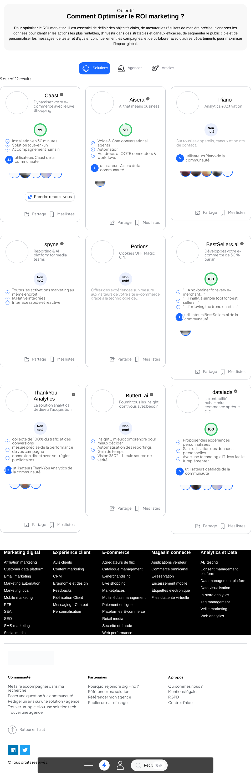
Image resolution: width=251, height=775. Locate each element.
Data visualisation (215, 588)
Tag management (215, 602)
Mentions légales (183, 692)
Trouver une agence (25, 713)
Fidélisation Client (68, 598)
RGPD (173, 697)
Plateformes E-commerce (123, 612)
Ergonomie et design (70, 583)
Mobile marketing (18, 598)
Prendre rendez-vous (50, 196)
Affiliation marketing (20, 562)
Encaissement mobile (169, 583)
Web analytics (212, 616)
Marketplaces (113, 591)
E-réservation (162, 576)
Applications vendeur (169, 562)
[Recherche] (149, 765)
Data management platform (223, 581)
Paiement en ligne (117, 605)
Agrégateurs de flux (118, 562)
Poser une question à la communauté (40, 696)
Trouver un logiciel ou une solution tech (42, 707)
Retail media (112, 619)
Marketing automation (22, 583)
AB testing (209, 562)
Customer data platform (23, 569)
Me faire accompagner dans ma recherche (36, 689)
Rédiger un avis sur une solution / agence (44, 702)
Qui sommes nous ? (185, 687)
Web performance (117, 633)
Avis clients (62, 562)
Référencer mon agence (109, 697)
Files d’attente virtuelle (170, 598)
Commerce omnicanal (169, 569)
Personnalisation (67, 612)
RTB (8, 605)
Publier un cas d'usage (108, 703)
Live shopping (114, 583)
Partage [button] (35, 214)
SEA (8, 612)
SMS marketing (17, 626)
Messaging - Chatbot (70, 605)
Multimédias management (124, 598)
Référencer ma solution (108, 692)
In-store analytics (215, 595)
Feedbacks (62, 591)
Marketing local (16, 591)
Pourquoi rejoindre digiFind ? (113, 687)
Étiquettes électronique (170, 591)
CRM (57, 576)
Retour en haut (26, 729)
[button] (89, 765)
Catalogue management (122, 569)
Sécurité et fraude (117, 626)
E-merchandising (116, 576)
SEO (8, 619)
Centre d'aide (180, 703)
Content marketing (68, 569)
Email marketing (17, 576)
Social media (14, 633)
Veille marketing (214, 609)
